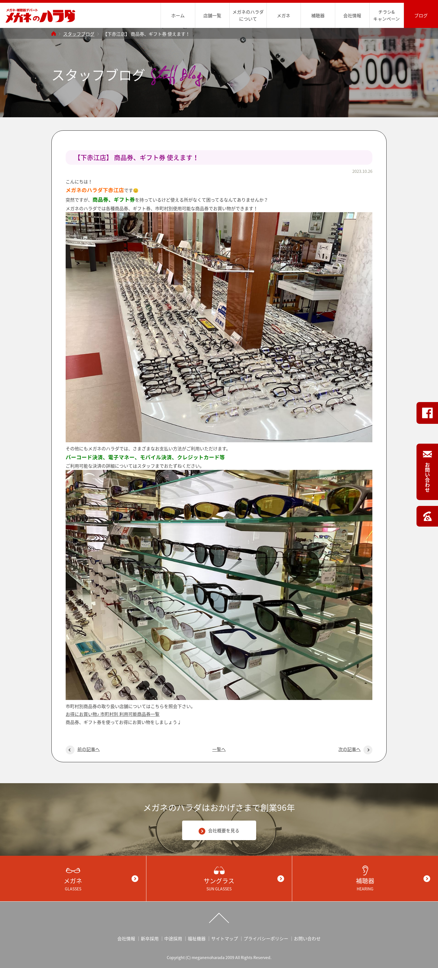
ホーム (178, 15)
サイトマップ (224, 938)
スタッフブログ (78, 33)
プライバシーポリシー (266, 938)
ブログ (421, 15)
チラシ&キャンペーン (386, 15)
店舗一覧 (212, 15)
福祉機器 (197, 938)
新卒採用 (150, 938)
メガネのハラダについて (248, 15)
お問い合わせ (307, 938)
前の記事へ (83, 749)
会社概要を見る (219, 831)
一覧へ (219, 749)
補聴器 (318, 15)
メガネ (283, 15)
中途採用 (173, 938)
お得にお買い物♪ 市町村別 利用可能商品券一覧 (113, 714)
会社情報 (352, 15)
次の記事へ (355, 749)
